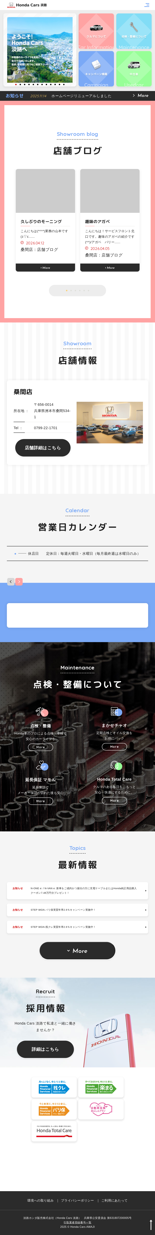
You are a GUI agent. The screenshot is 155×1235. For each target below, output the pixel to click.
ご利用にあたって (114, 1200)
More (80, 991)
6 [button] (37, 84)
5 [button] (33, 84)
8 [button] (46, 84)
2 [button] (20, 84)
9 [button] (50, 84)
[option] (40, 50)
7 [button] (42, 84)
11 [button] (59, 84)
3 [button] (24, 84)
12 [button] (64, 84)
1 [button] (16, 84)
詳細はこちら (45, 1089)
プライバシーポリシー (77, 1200)
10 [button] (55, 84)
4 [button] (29, 84)
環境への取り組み (40, 1200)
